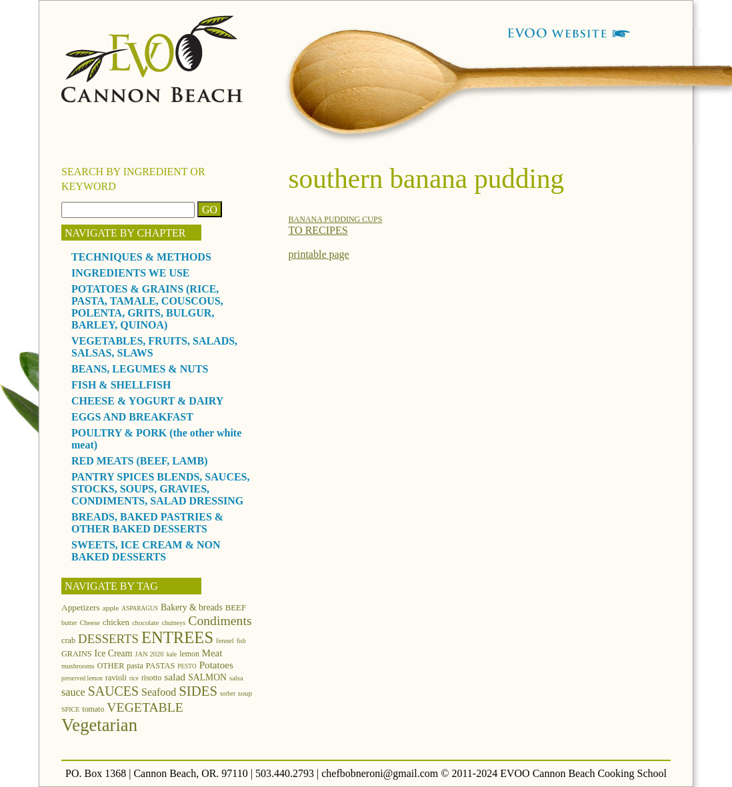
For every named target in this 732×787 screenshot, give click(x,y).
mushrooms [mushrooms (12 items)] (78, 666)
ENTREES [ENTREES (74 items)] (177, 637)
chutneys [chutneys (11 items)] (174, 622)
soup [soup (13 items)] (245, 693)
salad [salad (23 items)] (174, 676)
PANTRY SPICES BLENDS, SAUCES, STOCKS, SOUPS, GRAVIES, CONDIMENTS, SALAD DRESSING (160, 488)
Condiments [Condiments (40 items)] (219, 620)
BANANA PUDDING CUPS (336, 219)
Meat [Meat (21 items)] (212, 653)
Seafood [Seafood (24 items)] (158, 692)
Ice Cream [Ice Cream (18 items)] (114, 653)
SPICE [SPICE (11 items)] (70, 709)
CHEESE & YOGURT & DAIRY (147, 400)
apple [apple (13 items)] (111, 608)
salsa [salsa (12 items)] (236, 678)
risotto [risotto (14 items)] (151, 677)
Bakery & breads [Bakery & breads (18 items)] (192, 607)
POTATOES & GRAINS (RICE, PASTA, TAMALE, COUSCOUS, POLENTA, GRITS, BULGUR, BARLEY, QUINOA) (147, 307)
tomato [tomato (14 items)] (93, 709)
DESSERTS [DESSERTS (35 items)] (108, 639)
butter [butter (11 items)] (69, 622)
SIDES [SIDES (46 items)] (198, 691)
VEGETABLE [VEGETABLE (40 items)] (145, 707)
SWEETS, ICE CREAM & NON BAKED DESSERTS (146, 550)
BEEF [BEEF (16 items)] (235, 607)
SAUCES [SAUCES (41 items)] (113, 691)
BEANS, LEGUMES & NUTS (139, 369)
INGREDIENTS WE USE (130, 273)
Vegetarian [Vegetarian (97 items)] (99, 725)
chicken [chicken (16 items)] (116, 622)
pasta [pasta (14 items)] (135, 665)
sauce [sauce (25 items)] (73, 692)
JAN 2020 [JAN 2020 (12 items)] (149, 654)
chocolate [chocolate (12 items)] (145, 622)
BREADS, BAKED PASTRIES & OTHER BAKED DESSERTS (147, 522)
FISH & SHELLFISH (121, 385)
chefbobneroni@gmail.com (379, 773)
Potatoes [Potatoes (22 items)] (216, 664)
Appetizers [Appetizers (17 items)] (80, 607)
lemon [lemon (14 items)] (189, 653)
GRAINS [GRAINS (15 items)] (76, 653)
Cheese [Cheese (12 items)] (89, 622)
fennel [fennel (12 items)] (225, 640)
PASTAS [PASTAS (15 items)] (160, 665)
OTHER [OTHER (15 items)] (111, 665)
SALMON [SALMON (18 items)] (207, 677)
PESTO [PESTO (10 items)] (186, 666)
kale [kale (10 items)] (172, 654)
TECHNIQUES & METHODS (141, 257)
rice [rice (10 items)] (134, 678)
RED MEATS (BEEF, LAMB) (139, 460)
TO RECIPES (318, 230)
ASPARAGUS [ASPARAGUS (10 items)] (139, 608)
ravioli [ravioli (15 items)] (116, 677)
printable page (319, 254)
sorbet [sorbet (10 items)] (227, 693)
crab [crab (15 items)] (68, 640)
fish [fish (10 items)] (241, 641)
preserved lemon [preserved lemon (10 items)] (82, 678)
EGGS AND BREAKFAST (132, 416)
